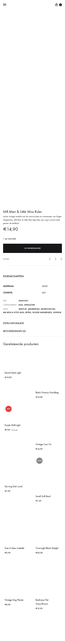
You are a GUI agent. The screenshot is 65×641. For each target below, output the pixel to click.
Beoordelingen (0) (14, 264)
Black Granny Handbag (47, 326)
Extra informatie (13, 256)
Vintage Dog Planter (14, 533)
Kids (21, 238)
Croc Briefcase (12, 589)
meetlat (23, 242)
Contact (32, 625)
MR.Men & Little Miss (13, 246)
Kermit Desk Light (13, 306)
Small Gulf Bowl (43, 429)
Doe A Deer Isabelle (14, 481)
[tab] (32, 257)
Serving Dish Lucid (13, 420)
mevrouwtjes (48, 242)
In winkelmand (32, 182)
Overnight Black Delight (47, 481)
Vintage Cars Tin (43, 377)
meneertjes (33, 242)
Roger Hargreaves (42, 246)
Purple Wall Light (12, 358)
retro (28, 246)
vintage (57, 246)
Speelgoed (29, 238)
